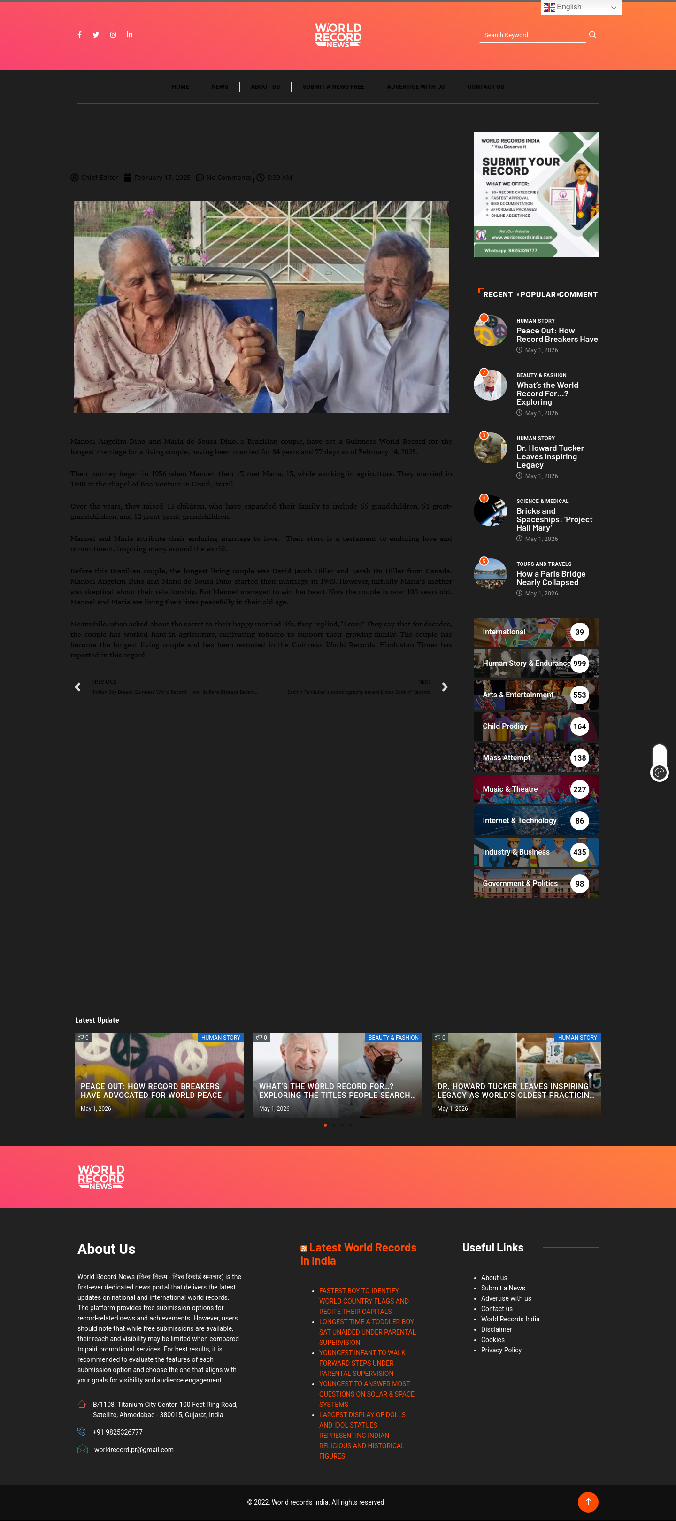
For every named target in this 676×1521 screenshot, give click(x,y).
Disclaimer (496, 1331)
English (563, 7)
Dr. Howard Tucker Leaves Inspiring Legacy (550, 457)
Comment (578, 295)
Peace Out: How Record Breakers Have (557, 335)
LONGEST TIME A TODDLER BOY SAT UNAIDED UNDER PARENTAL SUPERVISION (367, 1334)
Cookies (493, 1341)
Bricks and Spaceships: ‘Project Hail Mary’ (554, 519)
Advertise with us (416, 88)
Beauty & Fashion (541, 376)
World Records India (510, 1320)
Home (180, 88)
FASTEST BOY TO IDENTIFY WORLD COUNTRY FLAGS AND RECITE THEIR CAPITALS (364, 1303)
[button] (325, 1126)
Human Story (535, 322)
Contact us (486, 88)
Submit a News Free (334, 88)
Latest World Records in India (358, 1255)
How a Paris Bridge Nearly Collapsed (550, 578)
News (220, 88)
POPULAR (537, 295)
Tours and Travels (543, 565)
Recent (496, 295)
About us (265, 88)
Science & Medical (542, 502)
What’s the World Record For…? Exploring (547, 394)
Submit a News (503, 1289)
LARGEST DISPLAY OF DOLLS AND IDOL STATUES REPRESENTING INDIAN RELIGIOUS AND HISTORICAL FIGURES (362, 1437)
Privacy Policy (501, 1351)
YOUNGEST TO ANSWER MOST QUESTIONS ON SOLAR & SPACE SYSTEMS (367, 1396)
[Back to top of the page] (588, 1503)
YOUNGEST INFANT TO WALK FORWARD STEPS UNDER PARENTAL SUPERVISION (362, 1365)
